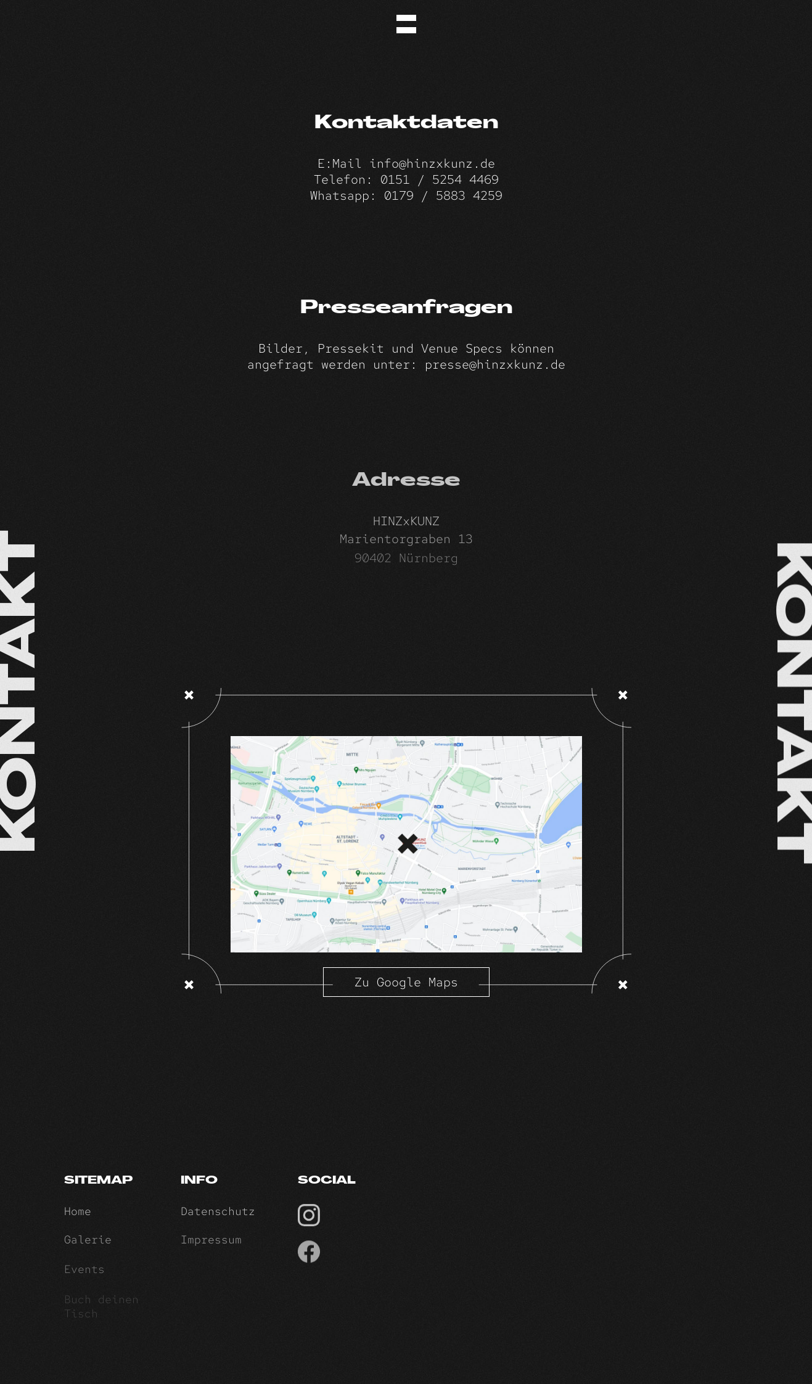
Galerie (88, 1247)
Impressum (211, 1247)
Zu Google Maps (406, 982)
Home (77, 1217)
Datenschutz (218, 1217)
